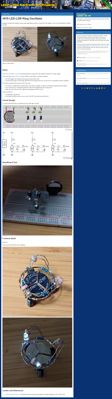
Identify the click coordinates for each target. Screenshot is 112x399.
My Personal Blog (93, 83)
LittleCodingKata (93, 79)
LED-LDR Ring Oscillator (12, 394)
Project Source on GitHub (84, 24)
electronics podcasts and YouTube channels (97, 45)
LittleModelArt (100, 52)
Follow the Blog (92, 64)
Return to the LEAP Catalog (84, 27)
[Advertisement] (93, 100)
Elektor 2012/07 (16, 76)
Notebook (87, 60)
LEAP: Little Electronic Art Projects (28, 4)
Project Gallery (89, 57)
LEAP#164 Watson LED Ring (13, 73)
